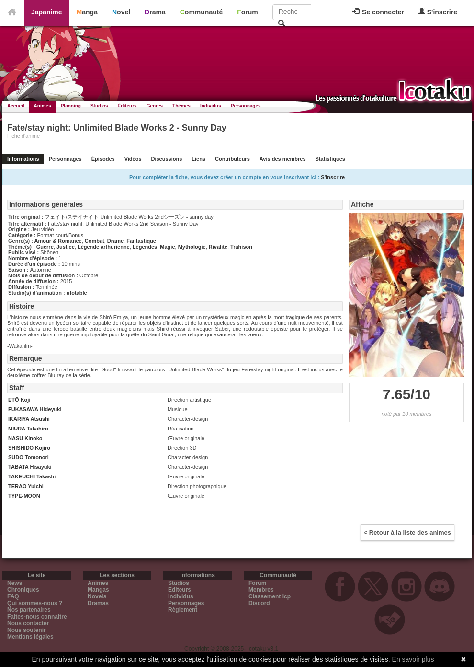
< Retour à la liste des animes (407, 532)
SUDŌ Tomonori (28, 457)
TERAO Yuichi (26, 486)
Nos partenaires (29, 610)
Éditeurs (127, 105)
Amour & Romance (58, 241)
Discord (259, 603)
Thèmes (181, 105)
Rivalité (218, 247)
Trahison (241, 247)
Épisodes (103, 159)
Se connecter (378, 12)
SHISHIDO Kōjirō (29, 448)
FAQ (13, 596)
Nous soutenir (26, 630)
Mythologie (192, 247)
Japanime (46, 12)
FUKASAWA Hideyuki (34, 409)
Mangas (98, 589)
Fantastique (141, 241)
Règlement (182, 610)
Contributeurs (232, 159)
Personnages (246, 105)
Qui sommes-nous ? (34, 603)
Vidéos (133, 159)
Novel (121, 12)
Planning (71, 105)
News (14, 583)
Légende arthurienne (104, 247)
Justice (65, 247)
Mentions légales (30, 636)
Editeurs (179, 589)
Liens (198, 159)
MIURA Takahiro (28, 428)
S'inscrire (437, 12)
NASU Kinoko (25, 438)
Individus (210, 105)
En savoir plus (413, 659)
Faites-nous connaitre (37, 616)
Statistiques (330, 159)
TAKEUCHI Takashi (32, 476)
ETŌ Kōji (19, 400)
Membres (261, 589)
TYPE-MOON (24, 496)
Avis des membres (283, 159)
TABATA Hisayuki (30, 467)
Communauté (201, 12)
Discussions (166, 159)
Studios (99, 105)
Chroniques (23, 589)
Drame (115, 241)
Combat (94, 241)
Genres (155, 105)
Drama (155, 12)
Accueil (15, 105)
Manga (87, 12)
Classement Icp (269, 596)
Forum (247, 12)
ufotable (77, 293)
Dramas (98, 603)
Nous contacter (28, 623)
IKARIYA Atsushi (29, 419)
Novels (97, 596)
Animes (42, 105)
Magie (167, 247)
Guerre (45, 247)
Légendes (145, 247)
